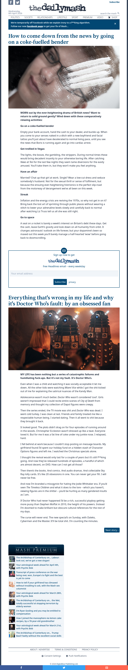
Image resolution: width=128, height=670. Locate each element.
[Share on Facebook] (21, 667)
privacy (72, 282)
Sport (75, 17)
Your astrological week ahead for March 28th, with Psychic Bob (39, 594)
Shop (112, 17)
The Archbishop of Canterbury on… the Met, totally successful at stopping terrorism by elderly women (38, 603)
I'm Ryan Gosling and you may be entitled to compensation (38, 612)
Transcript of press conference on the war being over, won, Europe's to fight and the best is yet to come (39, 575)
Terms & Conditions (66, 649)
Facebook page (35, 26)
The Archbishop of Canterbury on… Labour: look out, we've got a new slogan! (37, 559)
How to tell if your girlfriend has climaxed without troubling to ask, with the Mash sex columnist (38, 585)
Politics (15, 17)
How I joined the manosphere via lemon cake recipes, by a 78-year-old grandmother (38, 620)
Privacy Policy (90, 649)
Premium (87, 17)
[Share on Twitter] (64, 667)
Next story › (111, 530)
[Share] (106, 667)
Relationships (45, 17)
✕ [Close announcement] (115, 23)
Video (100, 17)
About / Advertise (40, 649)
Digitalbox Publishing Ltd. (67, 664)
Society (28, 17)
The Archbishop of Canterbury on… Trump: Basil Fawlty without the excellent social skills (38, 634)
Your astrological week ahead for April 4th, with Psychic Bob (37, 566)
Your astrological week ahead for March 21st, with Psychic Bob (38, 627)
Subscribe (60, 282)
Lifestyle (62, 17)
